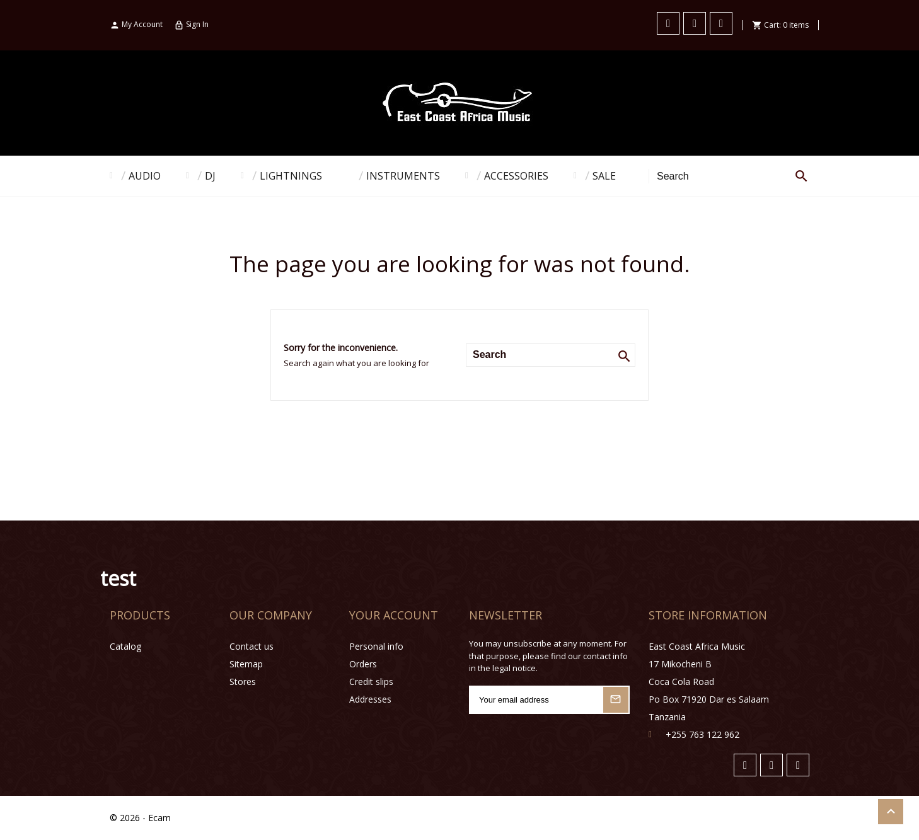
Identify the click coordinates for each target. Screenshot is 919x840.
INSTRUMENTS (403, 176)
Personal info (376, 646)
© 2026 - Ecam (140, 818)
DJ (210, 176)
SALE (604, 176)
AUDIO (145, 176)
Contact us (251, 646)
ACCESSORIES (516, 176)
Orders (363, 664)
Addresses (370, 699)
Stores (242, 682)
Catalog (125, 646)
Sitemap (246, 664)
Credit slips (371, 682)
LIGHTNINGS (291, 176)
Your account (393, 615)
